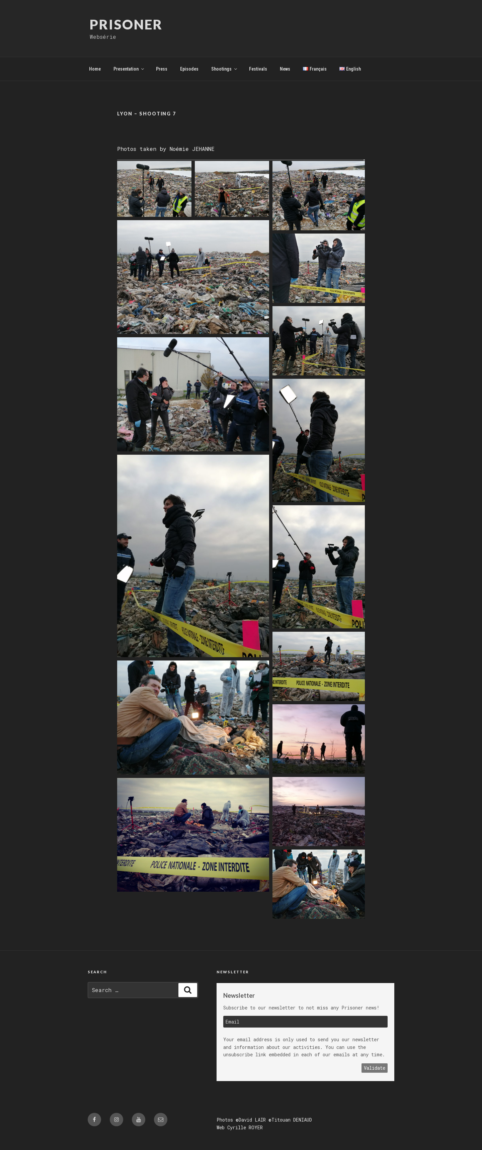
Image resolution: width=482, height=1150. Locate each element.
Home (95, 69)
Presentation (129, 69)
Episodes (189, 69)
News (285, 69)
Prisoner (126, 24)
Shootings (224, 69)
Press (161, 69)
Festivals (258, 69)
